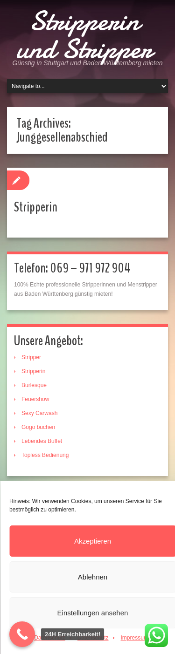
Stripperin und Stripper (84, 35)
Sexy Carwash (39, 413)
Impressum (134, 637)
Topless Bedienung (45, 455)
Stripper (31, 357)
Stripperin (35, 207)
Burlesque (34, 385)
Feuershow (35, 399)
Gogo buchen (38, 427)
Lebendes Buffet (41, 441)
